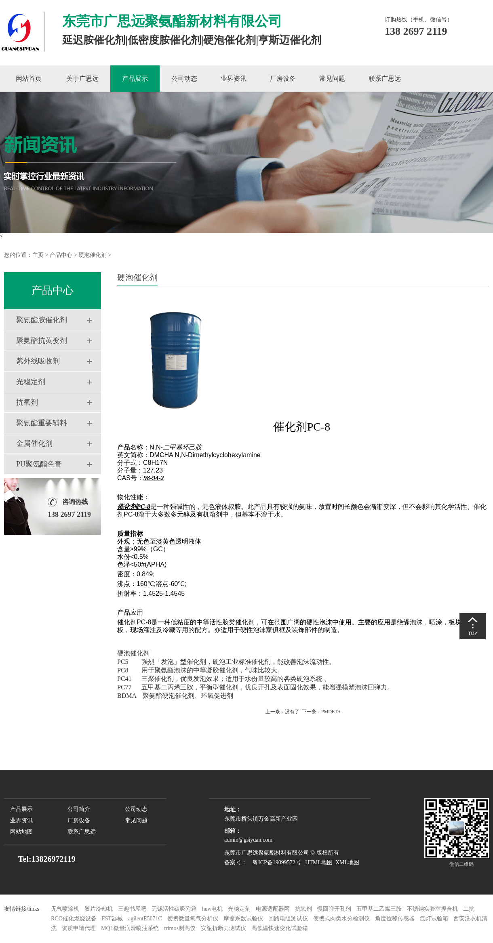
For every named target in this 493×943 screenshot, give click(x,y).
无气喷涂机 (65, 909)
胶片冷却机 (98, 909)
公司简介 (78, 809)
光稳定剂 (30, 382)
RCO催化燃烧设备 (74, 919)
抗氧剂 (27, 402)
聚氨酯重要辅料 (41, 423)
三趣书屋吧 (132, 909)
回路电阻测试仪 (288, 919)
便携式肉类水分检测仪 (341, 919)
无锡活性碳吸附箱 (174, 909)
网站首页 (29, 78)
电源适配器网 (273, 909)
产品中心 (61, 255)
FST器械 (112, 919)
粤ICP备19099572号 (274, 862)
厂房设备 (283, 78)
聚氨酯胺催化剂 (41, 320)
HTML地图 (319, 862)
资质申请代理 (79, 928)
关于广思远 (82, 78)
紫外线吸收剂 (38, 361)
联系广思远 (385, 78)
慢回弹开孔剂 (334, 909)
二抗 (468, 909)
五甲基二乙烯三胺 (379, 909)
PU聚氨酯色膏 (39, 464)
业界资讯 (234, 78)
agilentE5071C (145, 919)
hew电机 (212, 909)
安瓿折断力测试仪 (223, 928)
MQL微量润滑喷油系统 (130, 928)
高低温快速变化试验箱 (279, 928)
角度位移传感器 (395, 919)
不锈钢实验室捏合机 (432, 909)
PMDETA (331, 711)
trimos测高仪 (180, 928)
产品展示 (135, 78)
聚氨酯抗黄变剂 (41, 340)
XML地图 (347, 862)
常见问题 (332, 78)
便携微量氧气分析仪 (192, 919)
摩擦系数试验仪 (243, 919)
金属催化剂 (34, 443)
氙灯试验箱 (435, 919)
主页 (38, 255)
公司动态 (184, 78)
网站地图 (21, 832)
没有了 (292, 711)
